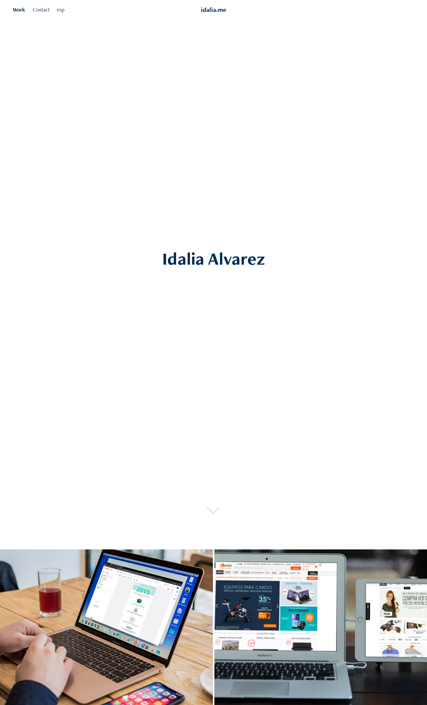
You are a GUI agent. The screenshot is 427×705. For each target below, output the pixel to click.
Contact (41, 9)
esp (60, 9)
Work (19, 9)
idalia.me (213, 9)
